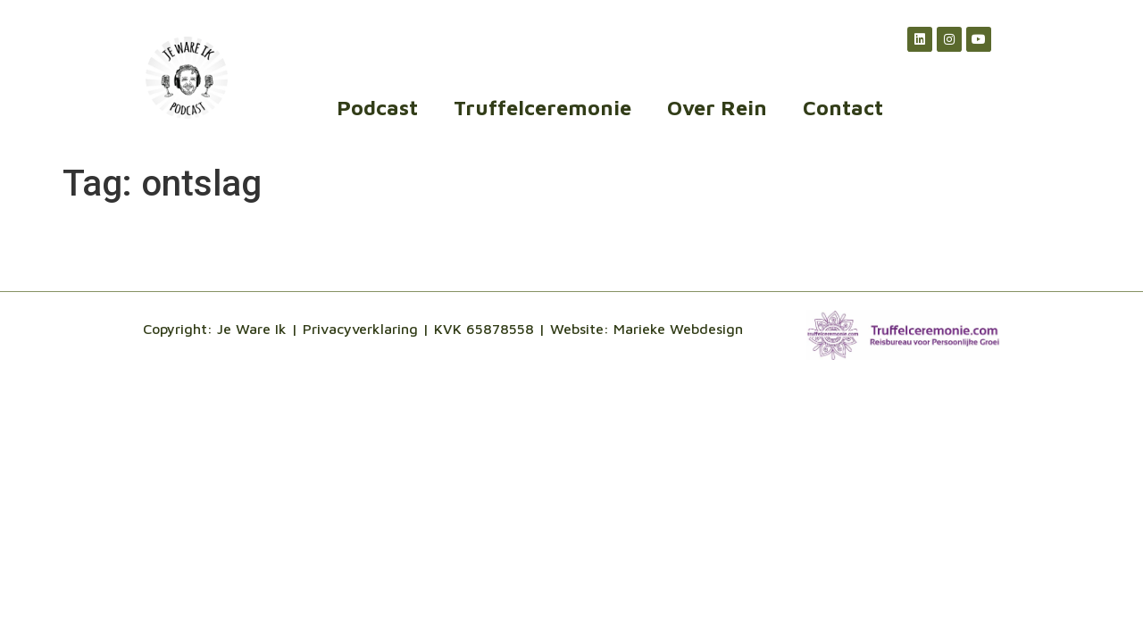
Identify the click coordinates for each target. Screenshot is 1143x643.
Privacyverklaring (360, 329)
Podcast (377, 108)
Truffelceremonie (542, 108)
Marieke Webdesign (678, 329)
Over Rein (717, 108)
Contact (843, 108)
